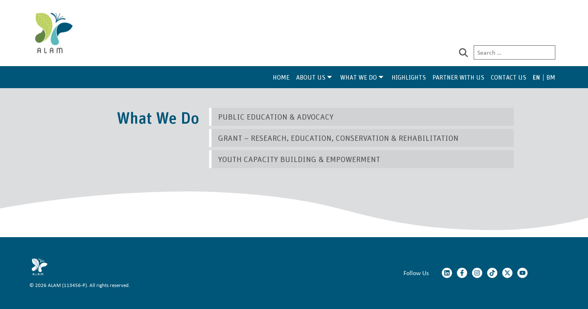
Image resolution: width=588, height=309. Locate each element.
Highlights (409, 77)
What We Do (358, 77)
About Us (310, 77)
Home (281, 77)
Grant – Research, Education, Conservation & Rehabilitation (338, 138)
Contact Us (508, 77)
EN (536, 77)
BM (550, 77)
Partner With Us (458, 77)
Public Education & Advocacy (276, 116)
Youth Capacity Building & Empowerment (299, 159)
